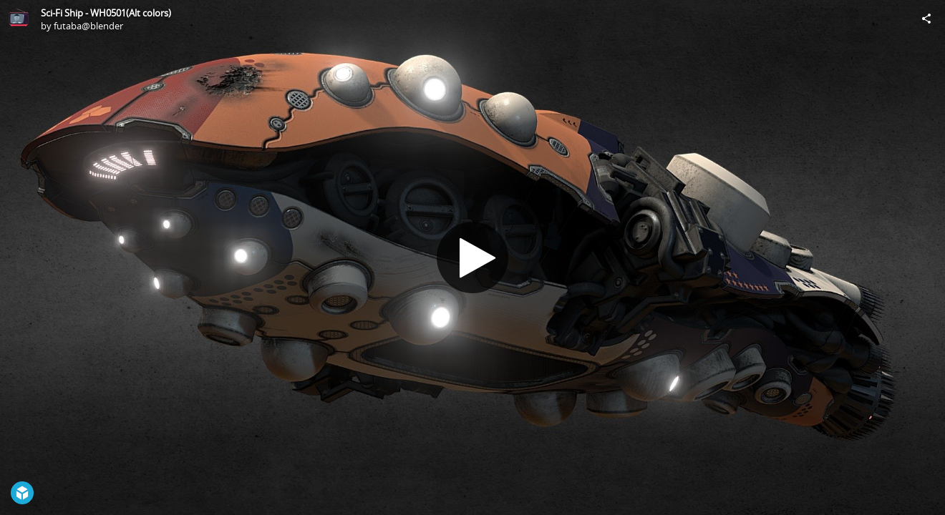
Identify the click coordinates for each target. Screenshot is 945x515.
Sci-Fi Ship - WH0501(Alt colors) (106, 12)
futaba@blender (88, 25)
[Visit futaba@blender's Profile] (18, 18)
